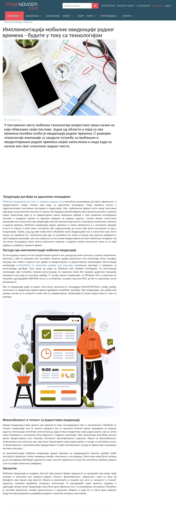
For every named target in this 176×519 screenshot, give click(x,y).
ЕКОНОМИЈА (32, 16)
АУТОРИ (126, 16)
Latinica (168, 6)
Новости (28, 22)
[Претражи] (95, 5)
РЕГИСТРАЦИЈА (108, 6)
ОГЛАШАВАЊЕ (143, 6)
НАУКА (90, 16)
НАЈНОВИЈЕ (13, 16)
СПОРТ (80, 16)
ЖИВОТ (66, 16)
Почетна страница (13, 22)
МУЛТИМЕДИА (108, 16)
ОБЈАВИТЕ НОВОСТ (126, 6)
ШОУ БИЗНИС (53, 16)
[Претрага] (77, 5)
